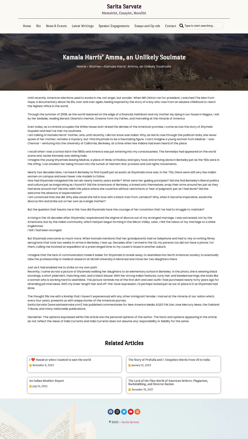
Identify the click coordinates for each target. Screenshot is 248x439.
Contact (170, 26)
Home (27, 26)
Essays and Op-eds (147, 26)
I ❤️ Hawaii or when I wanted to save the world (60, 359)
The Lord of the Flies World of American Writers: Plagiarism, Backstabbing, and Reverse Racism (168, 382)
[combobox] (200, 25)
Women (95, 66)
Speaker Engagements (114, 26)
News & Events (56, 26)
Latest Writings (83, 26)
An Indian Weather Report (46, 380)
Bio (38, 26)
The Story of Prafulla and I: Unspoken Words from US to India (169, 359)
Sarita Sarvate (124, 6)
